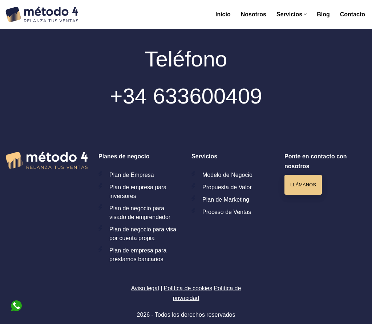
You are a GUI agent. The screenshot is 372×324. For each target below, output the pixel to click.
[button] (305, 14)
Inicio (223, 14)
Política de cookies (188, 288)
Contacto (352, 14)
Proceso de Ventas (226, 212)
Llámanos (303, 184)
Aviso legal (145, 288)
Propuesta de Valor (227, 187)
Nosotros (253, 14)
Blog (323, 14)
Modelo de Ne (220, 175)
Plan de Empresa (131, 175)
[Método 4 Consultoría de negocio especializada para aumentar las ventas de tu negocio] (41, 14)
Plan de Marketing (225, 200)
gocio (245, 175)
